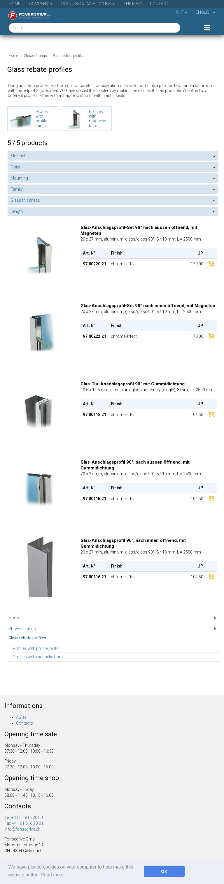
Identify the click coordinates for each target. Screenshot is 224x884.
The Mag (132, 3)
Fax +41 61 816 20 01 (23, 823)
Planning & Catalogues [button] (88, 3)
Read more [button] (52, 874)
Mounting (19, 178)
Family (16, 189)
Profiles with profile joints (36, 648)
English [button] (205, 12)
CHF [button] (181, 12)
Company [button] (40, 3)
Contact (159, 3)
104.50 (197, 414)
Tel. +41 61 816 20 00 (23, 817)
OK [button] (164, 871)
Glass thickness (25, 200)
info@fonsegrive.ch (22, 829)
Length (16, 211)
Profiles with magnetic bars (38, 657)
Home (14, 3)
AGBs (21, 717)
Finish (16, 167)
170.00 (197, 264)
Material (17, 156)
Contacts (24, 723)
